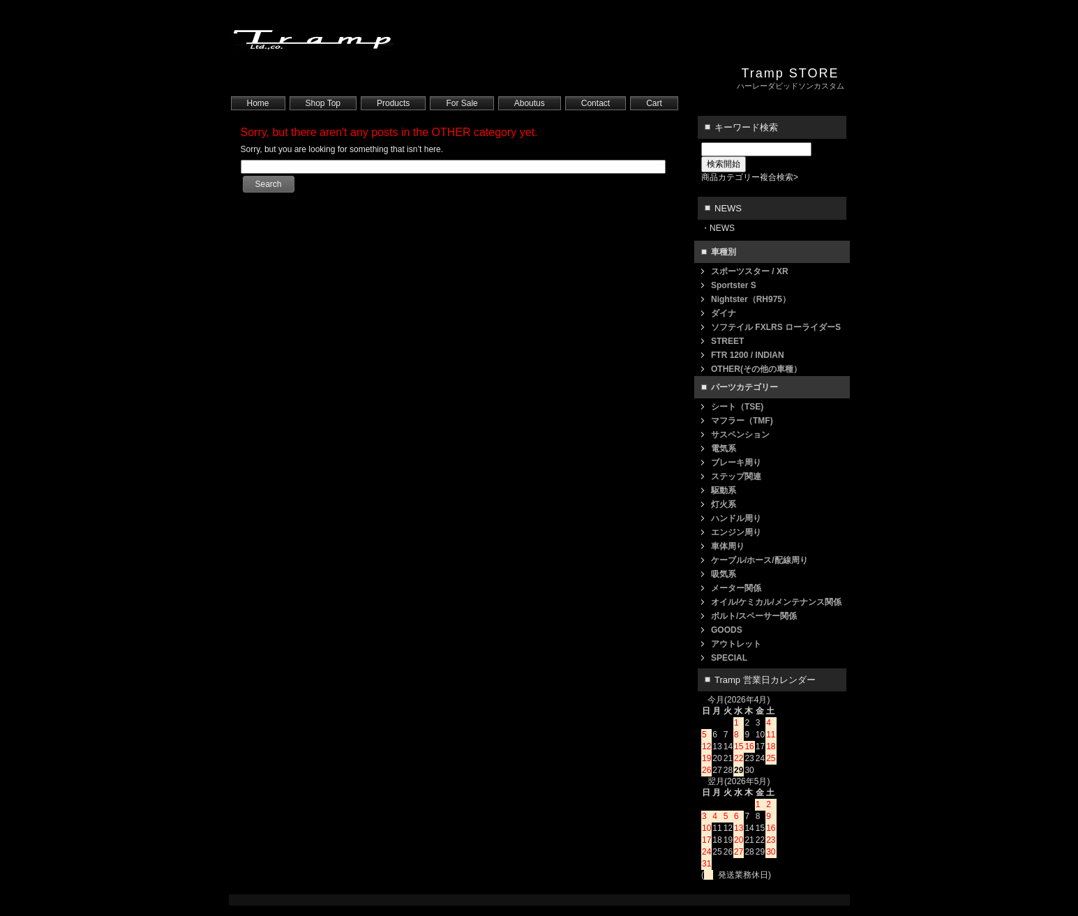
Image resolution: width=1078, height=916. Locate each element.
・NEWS (718, 228)
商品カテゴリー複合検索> (749, 177)
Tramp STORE (790, 73)
